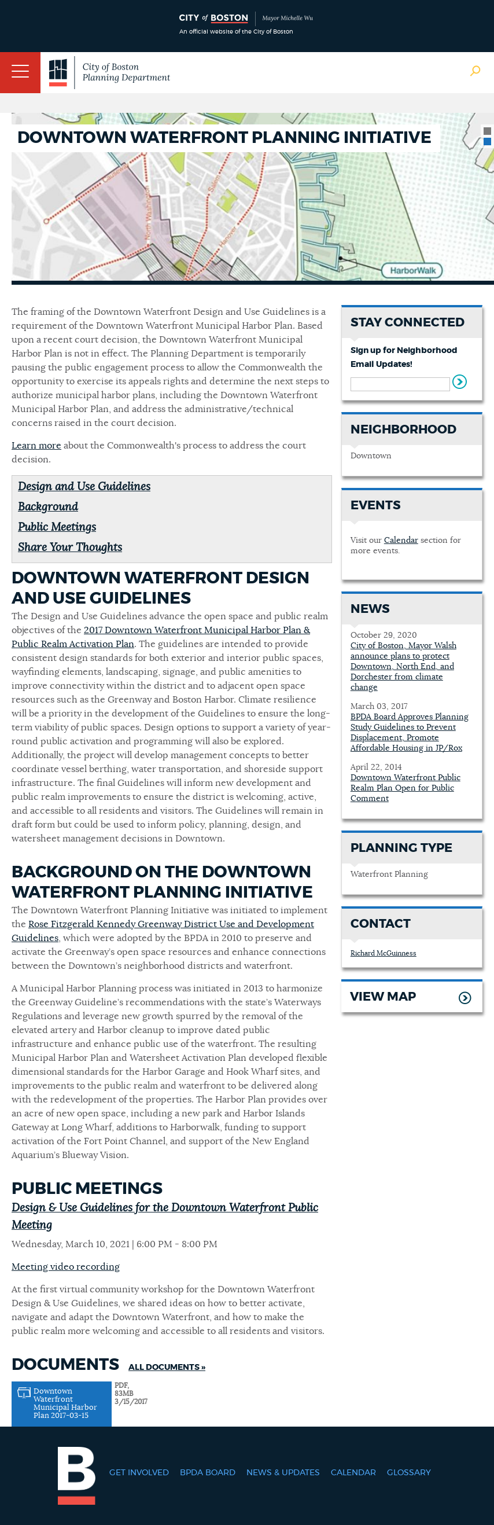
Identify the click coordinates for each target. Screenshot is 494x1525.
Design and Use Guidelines (84, 487)
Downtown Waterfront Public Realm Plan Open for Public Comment (405, 788)
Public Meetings (57, 527)
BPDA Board (207, 1473)
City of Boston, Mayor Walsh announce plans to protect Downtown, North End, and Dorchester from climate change (403, 667)
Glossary (409, 1473)
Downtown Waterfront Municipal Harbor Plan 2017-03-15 (65, 1404)
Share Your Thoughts (70, 547)
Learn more (36, 445)
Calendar (401, 540)
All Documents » (166, 1368)
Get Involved (139, 1473)
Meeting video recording (66, 1267)
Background (48, 507)
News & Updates (283, 1473)
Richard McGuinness (383, 953)
